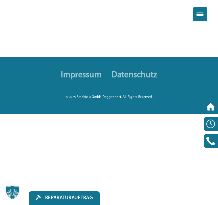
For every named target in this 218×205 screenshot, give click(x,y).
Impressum (81, 75)
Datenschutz (134, 75)
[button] (12, 192)
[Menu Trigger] (200, 14)
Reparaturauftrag (69, 198)
